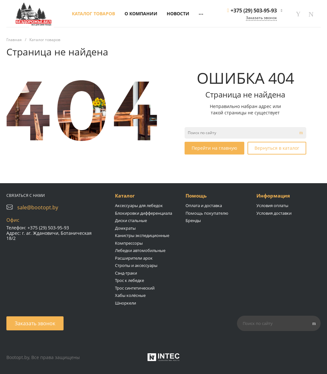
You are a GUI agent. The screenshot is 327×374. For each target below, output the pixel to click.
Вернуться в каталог (277, 148)
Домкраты (125, 228)
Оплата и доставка (204, 205)
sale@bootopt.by (37, 207)
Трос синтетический (135, 288)
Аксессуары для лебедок (139, 205)
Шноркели (125, 303)
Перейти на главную (214, 148)
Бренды (193, 220)
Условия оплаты (272, 205)
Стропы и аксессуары (136, 265)
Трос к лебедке (129, 280)
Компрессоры (129, 243)
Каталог (125, 195)
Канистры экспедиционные (142, 235)
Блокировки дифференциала (143, 213)
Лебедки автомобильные (140, 250)
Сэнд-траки (126, 273)
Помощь (196, 195)
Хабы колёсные (130, 295)
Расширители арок (134, 258)
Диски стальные (131, 220)
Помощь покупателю (207, 213)
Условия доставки (274, 213)
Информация (273, 195)
